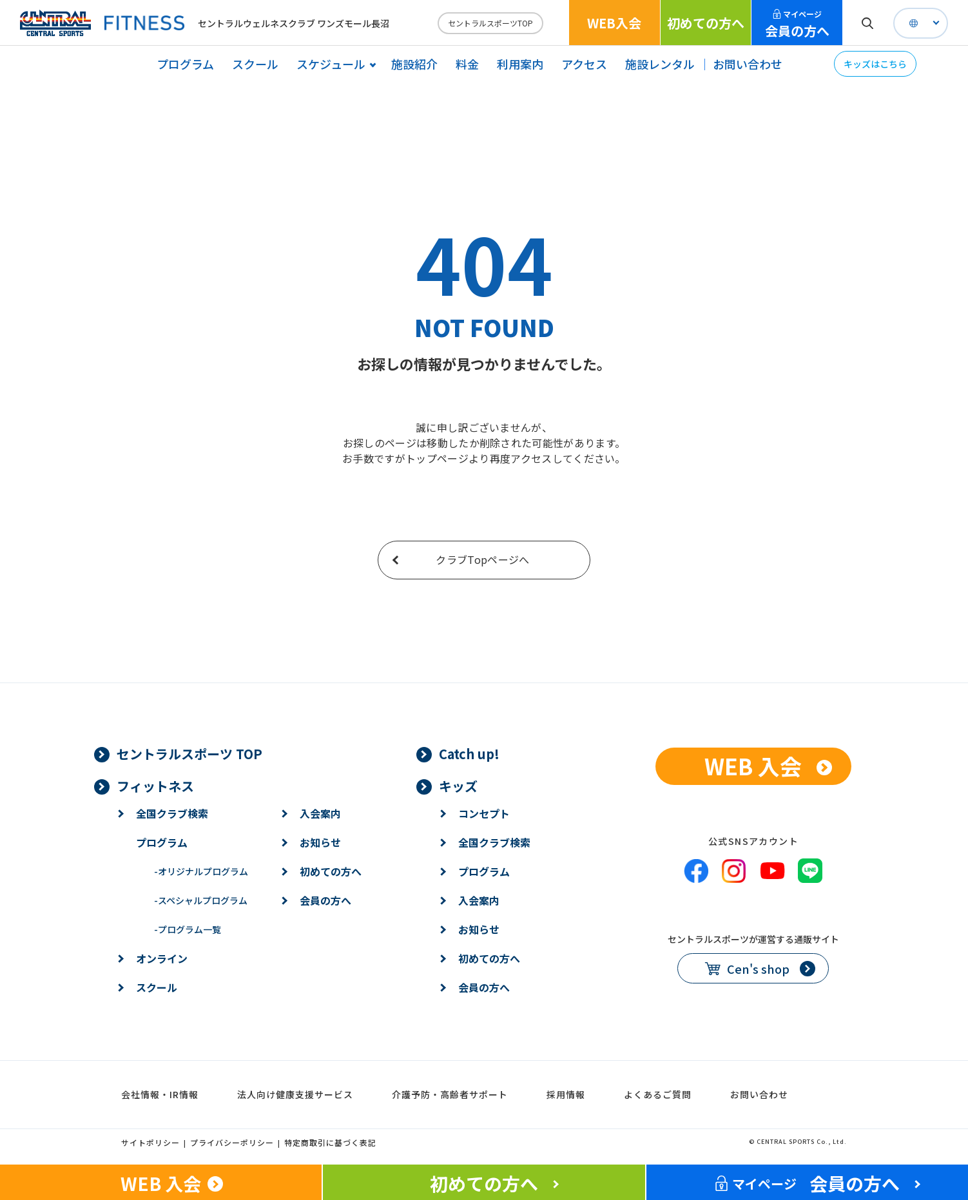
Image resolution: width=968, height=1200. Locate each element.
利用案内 (520, 63)
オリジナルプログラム (201, 871)
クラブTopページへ (482, 559)
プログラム (185, 63)
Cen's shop (758, 968)
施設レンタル (660, 63)
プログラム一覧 (187, 929)
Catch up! (469, 753)
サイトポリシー (150, 1142)
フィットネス (155, 786)
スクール (255, 63)
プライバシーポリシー (232, 1142)
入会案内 (320, 813)
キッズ (458, 786)
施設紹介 (414, 63)
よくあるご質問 (658, 1094)
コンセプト (484, 813)
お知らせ (320, 842)
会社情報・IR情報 (159, 1094)
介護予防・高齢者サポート (450, 1094)
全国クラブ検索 (172, 813)
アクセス (584, 63)
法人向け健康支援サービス (295, 1094)
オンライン (162, 958)
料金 (467, 63)
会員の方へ (797, 24)
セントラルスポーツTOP (490, 22)
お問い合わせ (747, 63)
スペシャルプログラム (200, 900)
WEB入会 (614, 23)
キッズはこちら (875, 63)
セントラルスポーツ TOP (189, 753)
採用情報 (566, 1094)
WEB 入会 (753, 766)
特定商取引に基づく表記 (330, 1142)
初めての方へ (705, 23)
